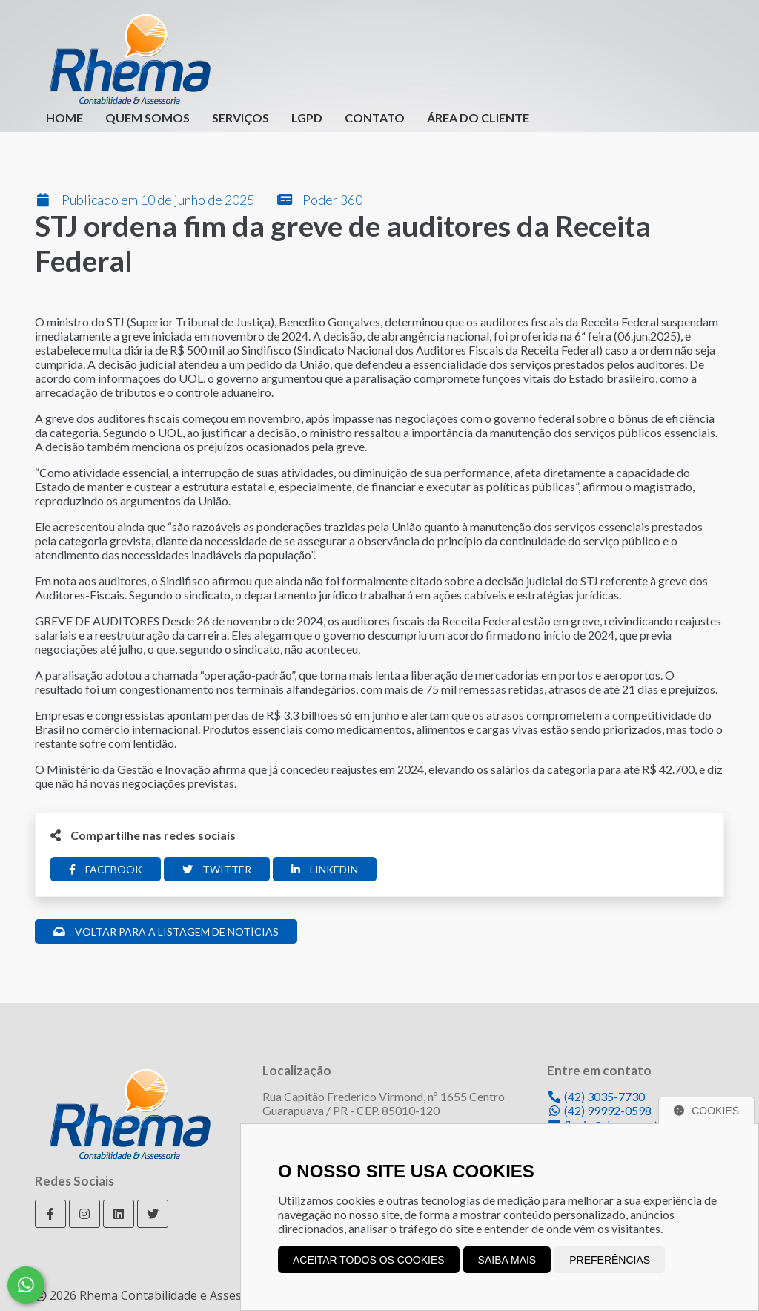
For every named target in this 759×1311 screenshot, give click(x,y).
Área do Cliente (478, 118)
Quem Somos (147, 118)
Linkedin (324, 869)
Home (64, 118)
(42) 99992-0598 (599, 1110)
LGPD (306, 118)
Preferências (609, 1260)
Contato (375, 118)
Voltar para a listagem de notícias (166, 931)
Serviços (240, 118)
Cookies (706, 1111)
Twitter (216, 869)
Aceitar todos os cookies (369, 1260)
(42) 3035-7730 (596, 1096)
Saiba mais (507, 1260)
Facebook (105, 869)
